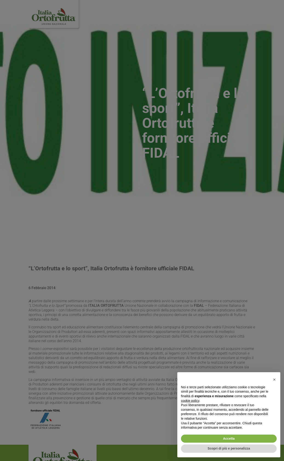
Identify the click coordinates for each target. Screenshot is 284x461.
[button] (274, 379)
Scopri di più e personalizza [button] (229, 448)
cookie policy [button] (190, 400)
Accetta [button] (229, 438)
